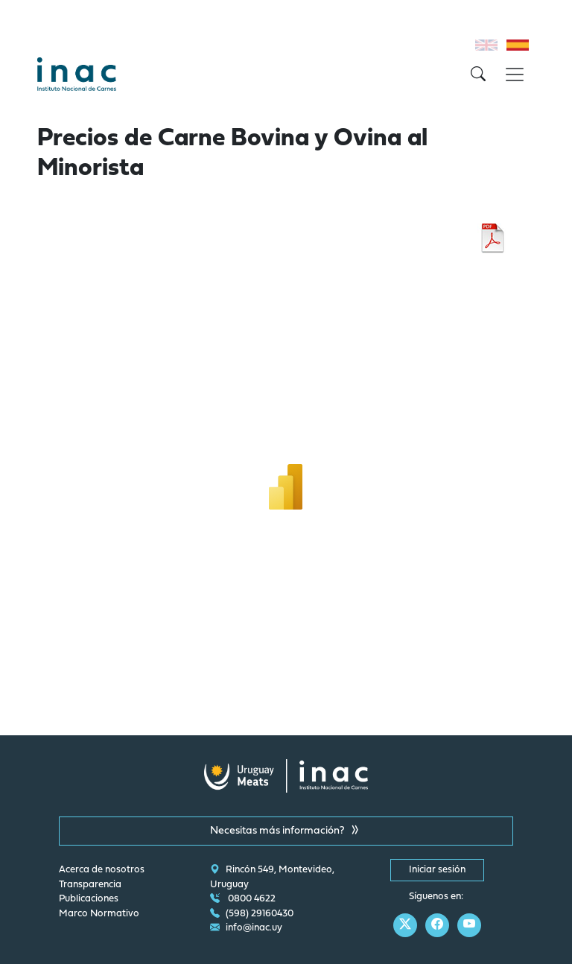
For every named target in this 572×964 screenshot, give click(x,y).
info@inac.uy (246, 928)
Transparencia (90, 885)
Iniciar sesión (437, 870)
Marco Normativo (99, 914)
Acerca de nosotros (101, 870)
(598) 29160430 (251, 914)
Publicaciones (88, 899)
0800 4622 (243, 899)
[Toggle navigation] (515, 74)
